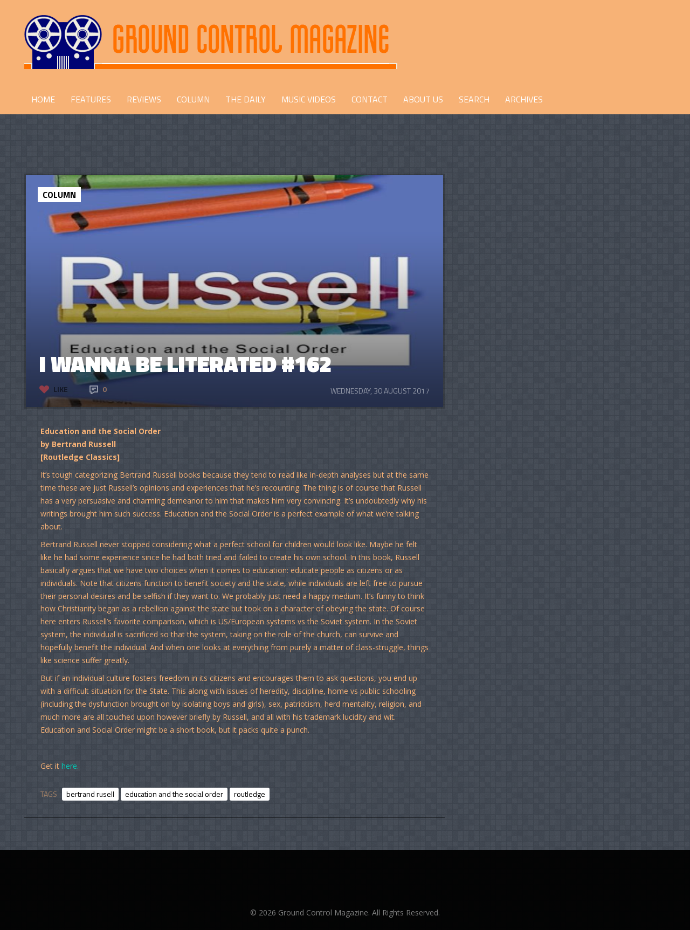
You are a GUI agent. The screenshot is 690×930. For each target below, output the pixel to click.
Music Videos (308, 99)
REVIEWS (144, 99)
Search (474, 99)
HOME (43, 99)
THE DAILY (245, 99)
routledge (249, 794)
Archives (524, 99)
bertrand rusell (90, 794)
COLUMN (193, 99)
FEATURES (91, 99)
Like (60, 389)
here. (70, 766)
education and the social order (174, 794)
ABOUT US (423, 99)
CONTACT (369, 99)
